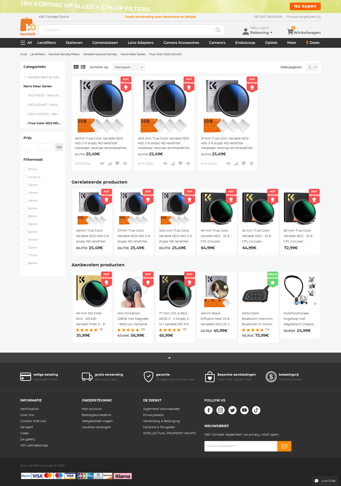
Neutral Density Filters (63, 54)
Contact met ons (33, 421)
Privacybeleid (153, 415)
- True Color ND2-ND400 (44, 123)
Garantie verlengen (96, 427)
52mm (32, 208)
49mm (33, 200)
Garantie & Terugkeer (159, 427)
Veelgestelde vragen (97, 421)
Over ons (27, 415)
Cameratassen (105, 43)
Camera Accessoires (181, 43)
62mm (33, 232)
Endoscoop (245, 43)
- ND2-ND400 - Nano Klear (44, 104)
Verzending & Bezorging (161, 421)
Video (24, 433)
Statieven (74, 43)
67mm (33, 240)
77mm (33, 255)
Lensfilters (46, 43)
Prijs (27, 138)
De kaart (26, 427)
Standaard (122, 67)
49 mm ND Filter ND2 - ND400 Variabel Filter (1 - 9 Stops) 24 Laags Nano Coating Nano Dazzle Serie (91, 319)
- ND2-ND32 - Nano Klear (44, 95)
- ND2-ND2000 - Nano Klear (44, 114)
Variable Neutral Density (100, 54)
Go (59, 147)
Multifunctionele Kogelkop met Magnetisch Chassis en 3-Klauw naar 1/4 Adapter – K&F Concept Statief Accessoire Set (299, 319)
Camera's (217, 43)
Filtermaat (33, 159)
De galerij (27, 439)
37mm (33, 169)
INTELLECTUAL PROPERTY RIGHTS (169, 433)
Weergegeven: (291, 67)
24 (310, 67)
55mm (32, 216)
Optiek (271, 43)
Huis (23, 54)
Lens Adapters (141, 43)
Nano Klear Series (133, 54)
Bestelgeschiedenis (96, 415)
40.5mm (34, 177)
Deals (313, 42)
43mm (33, 185)
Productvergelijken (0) (304, 16)
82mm (33, 263)
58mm (33, 224)
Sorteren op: (99, 67)
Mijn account (92, 409)
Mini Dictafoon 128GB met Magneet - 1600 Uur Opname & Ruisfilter (133, 319)
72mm (33, 247)
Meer (291, 43)
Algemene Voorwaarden (161, 409)
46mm (33, 193)
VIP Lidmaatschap (34, 445)
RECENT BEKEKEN (268, 16)
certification (29, 409)
